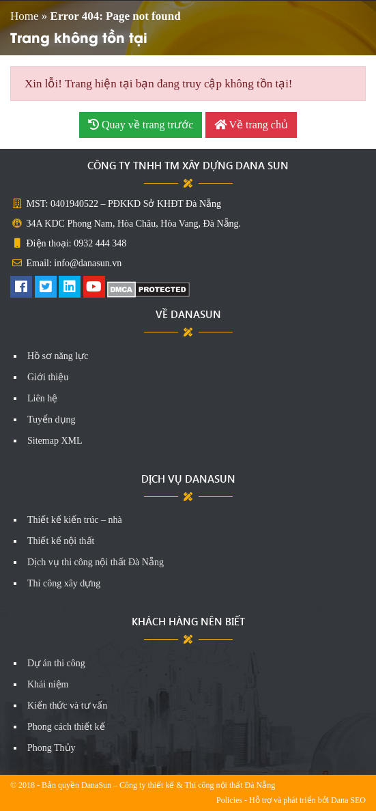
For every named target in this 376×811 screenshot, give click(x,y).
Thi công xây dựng (63, 583)
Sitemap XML (55, 441)
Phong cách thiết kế (66, 727)
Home (24, 16)
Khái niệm (48, 684)
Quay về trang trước (140, 124)
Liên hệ (42, 398)
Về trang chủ (251, 124)
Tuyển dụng (51, 419)
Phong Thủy (51, 748)
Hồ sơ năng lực (57, 356)
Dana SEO (348, 800)
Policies (229, 800)
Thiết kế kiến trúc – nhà (74, 520)
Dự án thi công (56, 663)
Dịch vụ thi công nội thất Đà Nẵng (95, 562)
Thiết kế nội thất (61, 541)
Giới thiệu (47, 377)
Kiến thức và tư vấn (67, 705)
